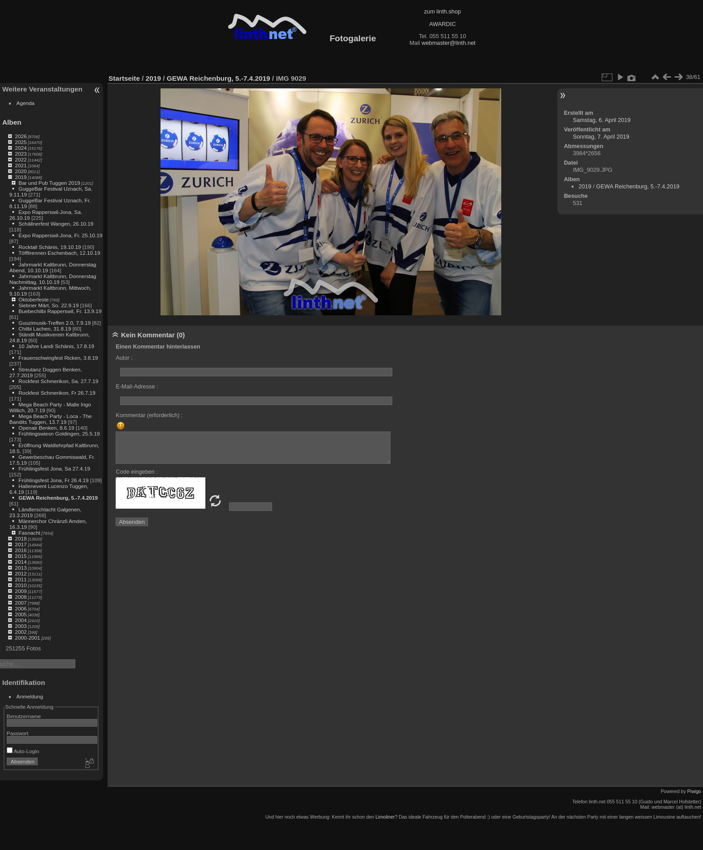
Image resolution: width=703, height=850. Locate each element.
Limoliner (385, 816)
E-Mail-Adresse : (137, 386)
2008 (20, 597)
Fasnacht (29, 533)
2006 (20, 608)
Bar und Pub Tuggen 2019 (49, 183)
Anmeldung (30, 696)
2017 (20, 544)
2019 (20, 177)
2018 (20, 538)
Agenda (26, 103)
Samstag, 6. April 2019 (602, 120)
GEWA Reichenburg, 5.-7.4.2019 (58, 498)
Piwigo (694, 791)
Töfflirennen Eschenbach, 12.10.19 (59, 253)
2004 (20, 620)
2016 (20, 550)
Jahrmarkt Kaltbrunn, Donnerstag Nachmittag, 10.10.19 (52, 279)
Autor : (124, 357)
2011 (20, 579)
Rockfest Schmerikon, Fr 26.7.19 (56, 393)
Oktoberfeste (33, 299)
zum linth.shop (442, 11)
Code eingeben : (137, 471)
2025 (20, 142)
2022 (20, 159)
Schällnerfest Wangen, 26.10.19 (55, 224)
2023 (20, 154)
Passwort (17, 733)
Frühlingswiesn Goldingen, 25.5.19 (59, 433)
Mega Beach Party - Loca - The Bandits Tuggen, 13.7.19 (50, 419)
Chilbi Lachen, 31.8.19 (44, 328)
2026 (20, 136)
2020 (20, 171)
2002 (20, 632)
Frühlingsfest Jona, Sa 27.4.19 (54, 468)
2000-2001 (27, 638)
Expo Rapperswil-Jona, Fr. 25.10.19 (60, 235)
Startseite (124, 78)
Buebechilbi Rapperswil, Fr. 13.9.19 (59, 311)
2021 (20, 165)
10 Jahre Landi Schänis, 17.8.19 (56, 346)
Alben (12, 122)
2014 (20, 562)
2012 (20, 573)
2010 (20, 585)
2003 (20, 626)
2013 (20, 568)
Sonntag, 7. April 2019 (601, 136)
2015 (20, 556)
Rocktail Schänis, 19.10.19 (49, 247)
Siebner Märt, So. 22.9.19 (48, 305)
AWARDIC (442, 24)
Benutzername (24, 716)
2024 (20, 148)
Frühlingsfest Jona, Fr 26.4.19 (53, 480)
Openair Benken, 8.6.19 (46, 428)
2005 (20, 614)
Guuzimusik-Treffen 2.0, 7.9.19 (54, 323)
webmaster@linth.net (448, 42)
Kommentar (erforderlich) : (149, 415)
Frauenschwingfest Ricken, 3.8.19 (58, 358)
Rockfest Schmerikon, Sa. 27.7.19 (58, 381)
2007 (20, 603)
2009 (20, 591)
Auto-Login (23, 751)
